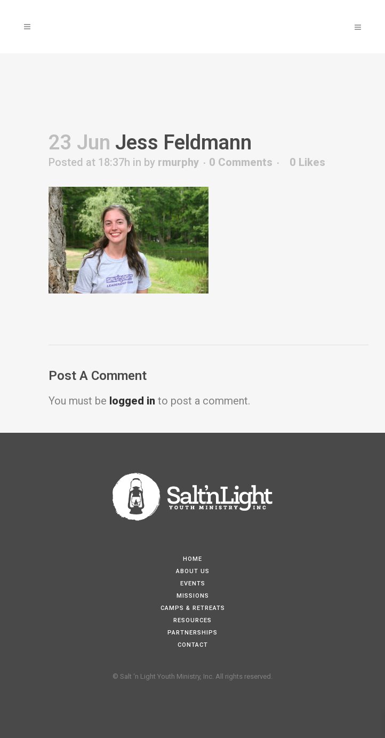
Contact (193, 644)
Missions (193, 595)
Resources (192, 620)
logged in (132, 400)
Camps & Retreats (193, 608)
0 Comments (240, 162)
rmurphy (178, 162)
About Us (193, 571)
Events (192, 583)
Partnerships (192, 632)
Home (192, 559)
